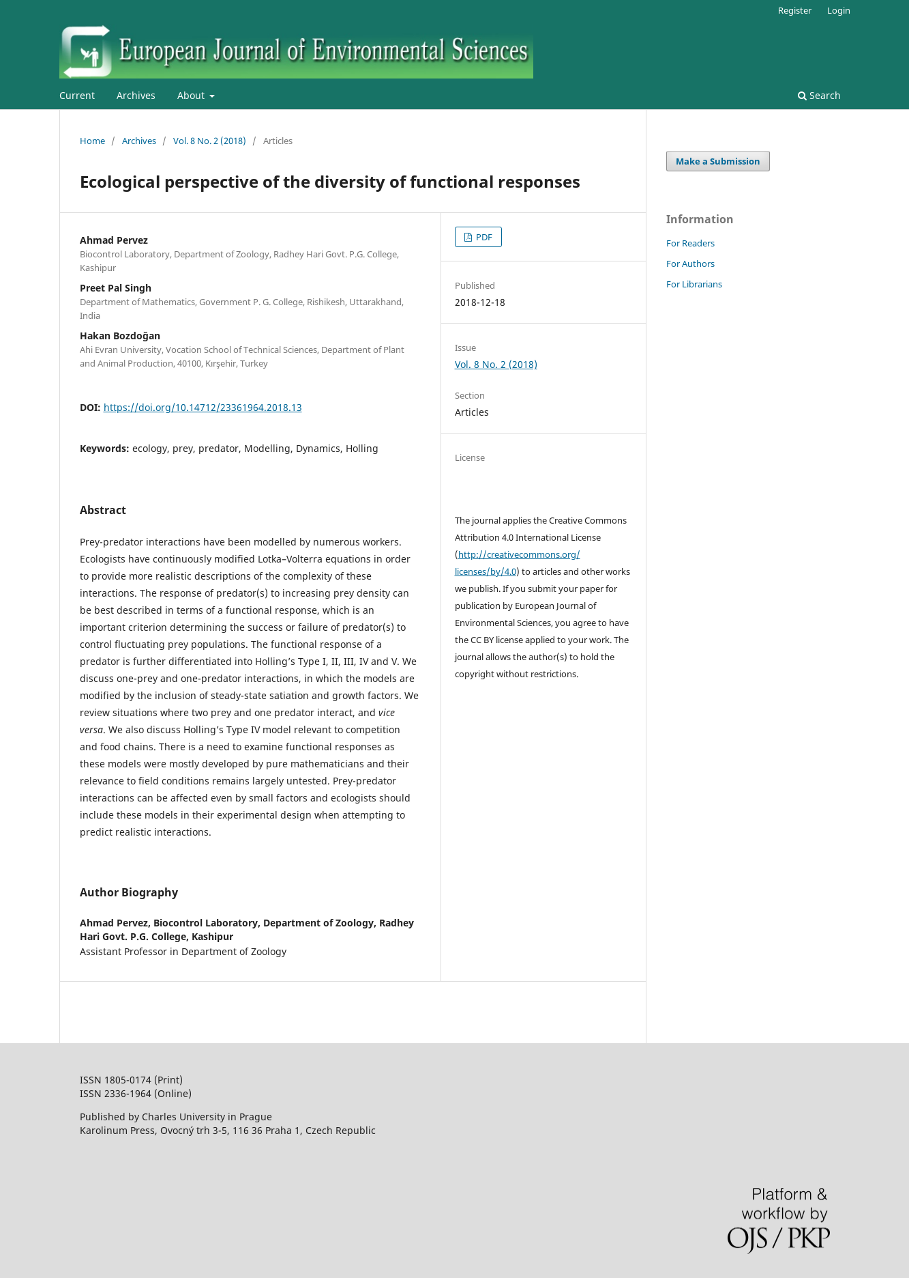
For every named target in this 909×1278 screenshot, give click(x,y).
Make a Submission (718, 161)
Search (819, 95)
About (192, 95)
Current (77, 95)
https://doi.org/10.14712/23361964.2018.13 (203, 407)
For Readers (690, 243)
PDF (483, 237)
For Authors (690, 263)
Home (92, 140)
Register (794, 10)
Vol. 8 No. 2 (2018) (209, 140)
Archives (136, 95)
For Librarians (694, 284)
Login (838, 10)
